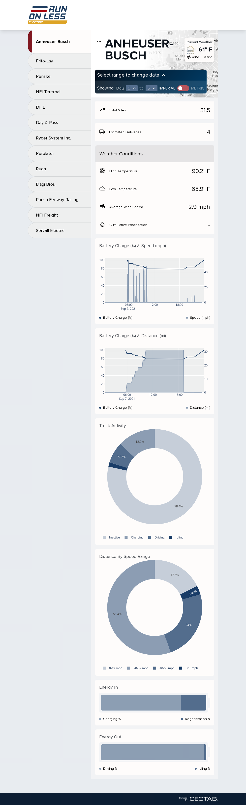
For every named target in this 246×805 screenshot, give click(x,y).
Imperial (167, 88)
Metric (198, 88)
